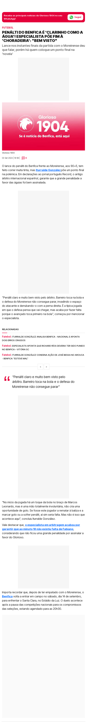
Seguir (75, 17)
